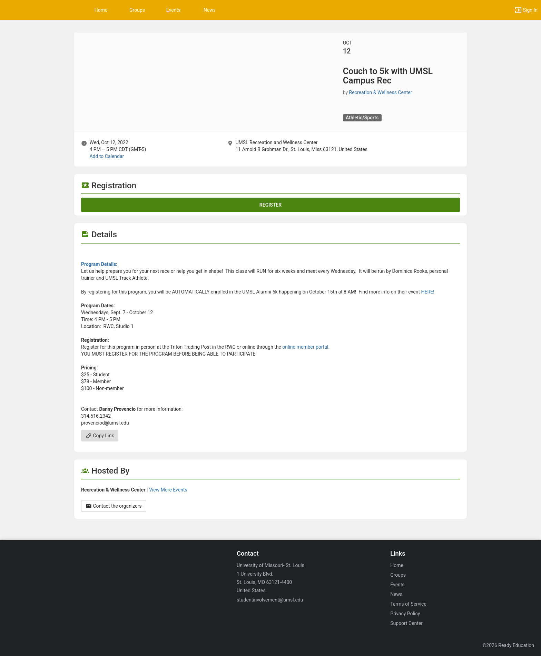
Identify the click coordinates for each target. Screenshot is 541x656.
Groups (137, 10)
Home (396, 565)
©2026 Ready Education (508, 645)
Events (173, 10)
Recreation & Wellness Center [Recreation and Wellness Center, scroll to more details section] (380, 92)
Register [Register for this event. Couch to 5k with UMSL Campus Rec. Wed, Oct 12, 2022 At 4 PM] (270, 205)
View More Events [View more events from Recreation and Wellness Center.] (168, 490)
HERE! (427, 292)
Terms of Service (408, 604)
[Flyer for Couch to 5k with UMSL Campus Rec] (270, 254)
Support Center (406, 623)
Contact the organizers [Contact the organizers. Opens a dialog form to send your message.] (114, 506)
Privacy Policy (405, 613)
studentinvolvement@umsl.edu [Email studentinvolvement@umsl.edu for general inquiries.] (270, 600)
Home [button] (101, 10)
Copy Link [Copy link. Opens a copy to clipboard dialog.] (100, 435)
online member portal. (305, 347)
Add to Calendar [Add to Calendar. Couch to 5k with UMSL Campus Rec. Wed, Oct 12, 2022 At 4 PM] (106, 156)
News (210, 10)
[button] (526, 10)
